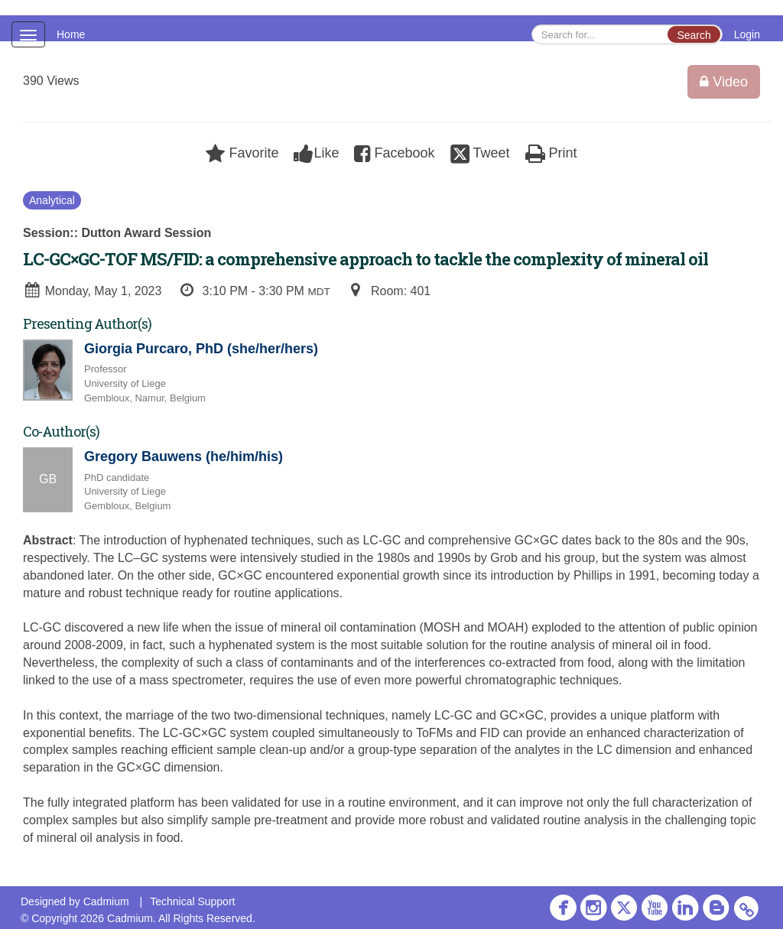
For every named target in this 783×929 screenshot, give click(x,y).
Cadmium (106, 901)
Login (747, 34)
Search (693, 35)
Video (724, 81)
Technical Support (192, 901)
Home (71, 34)
